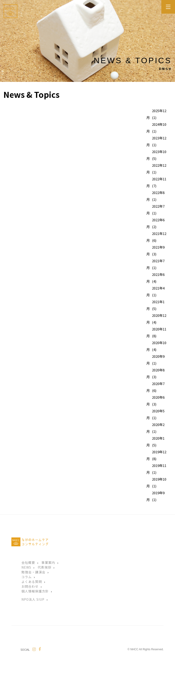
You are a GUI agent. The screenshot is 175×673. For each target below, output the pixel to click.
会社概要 (28, 562)
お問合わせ (30, 586)
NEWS (26, 567)
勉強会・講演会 (33, 572)
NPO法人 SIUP (32, 599)
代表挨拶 (44, 567)
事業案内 (48, 562)
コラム (26, 577)
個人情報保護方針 (35, 591)
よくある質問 (31, 581)
